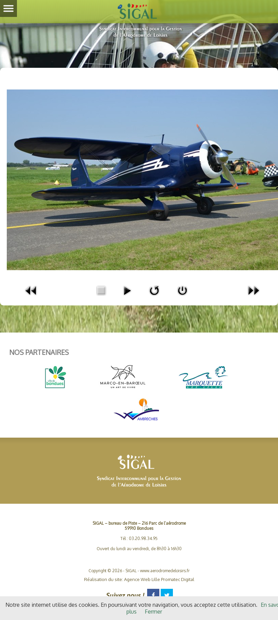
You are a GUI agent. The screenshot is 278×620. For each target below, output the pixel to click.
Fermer (153, 611)
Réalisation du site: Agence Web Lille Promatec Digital (139, 579)
